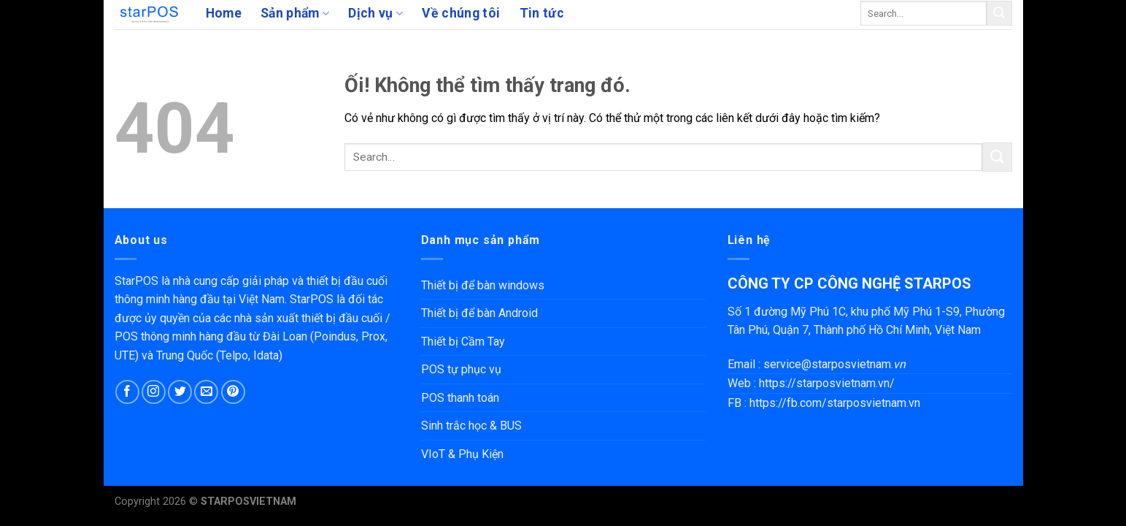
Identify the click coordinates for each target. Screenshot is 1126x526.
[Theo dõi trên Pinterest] (233, 392)
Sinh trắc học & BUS (471, 425)
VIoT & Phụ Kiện (462, 454)
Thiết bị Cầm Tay (463, 341)
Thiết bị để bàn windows (482, 285)
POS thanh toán (460, 398)
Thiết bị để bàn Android (479, 313)
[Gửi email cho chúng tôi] (206, 392)
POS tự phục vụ (461, 369)
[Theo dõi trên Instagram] (154, 392)
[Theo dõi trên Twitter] (180, 392)
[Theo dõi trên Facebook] (127, 392)
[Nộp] (999, 13)
